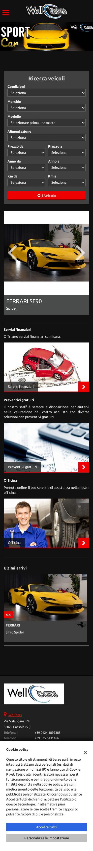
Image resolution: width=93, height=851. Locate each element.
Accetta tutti (46, 827)
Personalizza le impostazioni (46, 838)
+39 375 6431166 (47, 738)
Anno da (14, 161)
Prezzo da (15, 146)
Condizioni (16, 87)
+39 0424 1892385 (48, 733)
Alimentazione (19, 131)
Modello (14, 116)
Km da (12, 176)
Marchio (14, 102)
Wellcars (15, 715)
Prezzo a (55, 146)
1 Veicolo (46, 196)
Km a (52, 176)
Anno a (54, 161)
